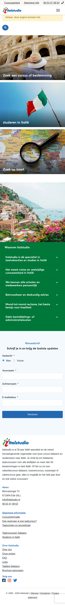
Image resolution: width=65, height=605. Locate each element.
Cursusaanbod (12, 2)
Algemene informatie (14, 512)
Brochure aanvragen (12, 570)
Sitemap (34, 593)
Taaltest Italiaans (11, 566)
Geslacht (8, 355)
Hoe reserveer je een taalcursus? (19, 521)
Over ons (7, 549)
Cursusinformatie (11, 517)
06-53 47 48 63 (51, 2)
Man (8, 360)
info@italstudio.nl (11, 499)
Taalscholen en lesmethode (16, 525)
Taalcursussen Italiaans (14, 533)
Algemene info (31, 2)
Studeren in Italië (11, 537)
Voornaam (9, 370)
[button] (32, 259)
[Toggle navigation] (58, 10)
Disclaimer (45, 593)
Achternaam (10, 383)
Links (5, 562)
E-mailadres (10, 397)
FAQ (4, 558)
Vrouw (20, 360)
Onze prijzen (8, 553)
